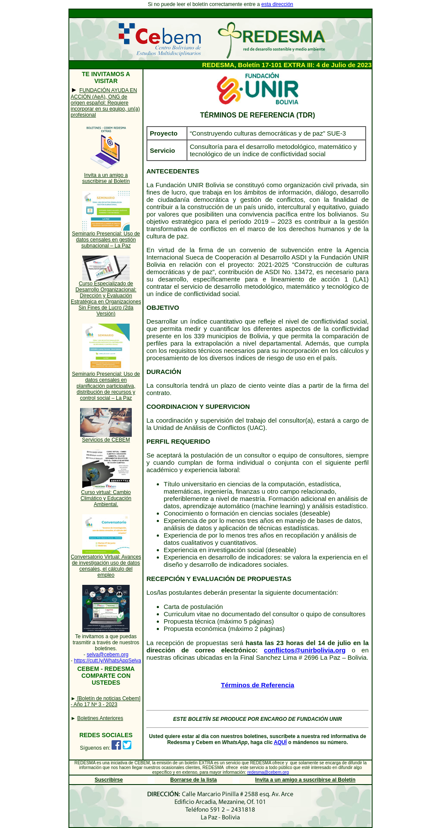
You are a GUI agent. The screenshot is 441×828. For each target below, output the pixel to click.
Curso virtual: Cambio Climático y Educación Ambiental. (106, 498)
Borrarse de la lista (193, 780)
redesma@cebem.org (268, 772)
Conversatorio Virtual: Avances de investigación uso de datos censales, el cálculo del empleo (106, 566)
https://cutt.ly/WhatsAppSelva (107, 661)
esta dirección (277, 4)
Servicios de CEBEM (106, 440)
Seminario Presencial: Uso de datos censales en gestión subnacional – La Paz (106, 240)
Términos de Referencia (257, 685)
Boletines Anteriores (100, 718)
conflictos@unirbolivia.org (305, 650)
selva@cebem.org (107, 655)
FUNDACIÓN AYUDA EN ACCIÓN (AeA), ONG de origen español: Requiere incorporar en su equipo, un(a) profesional (105, 102)
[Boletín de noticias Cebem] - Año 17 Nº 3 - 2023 (105, 701)
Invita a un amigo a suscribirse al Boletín (106, 178)
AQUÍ (280, 742)
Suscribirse (109, 780)
